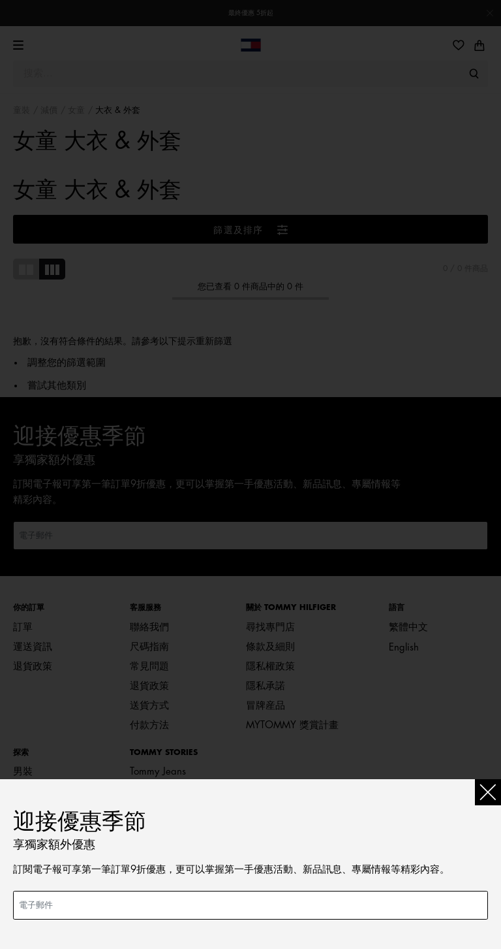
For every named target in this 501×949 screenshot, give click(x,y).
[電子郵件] (250, 905)
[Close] (488, 792)
